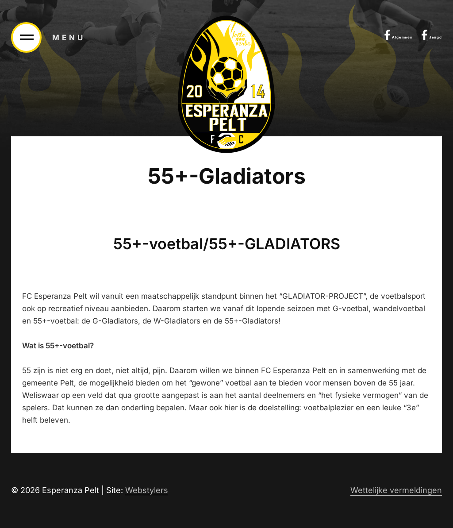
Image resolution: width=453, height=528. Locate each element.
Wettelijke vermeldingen (396, 490)
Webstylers (146, 490)
